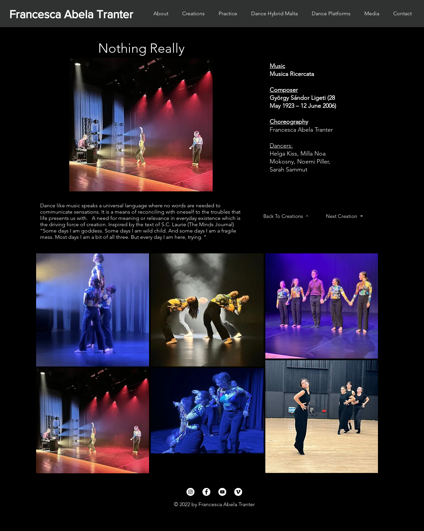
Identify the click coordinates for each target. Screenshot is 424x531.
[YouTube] (222, 492)
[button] (331, 13)
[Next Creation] (344, 216)
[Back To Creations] (286, 216)
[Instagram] (190, 492)
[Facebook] (206, 492)
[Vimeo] (238, 492)
